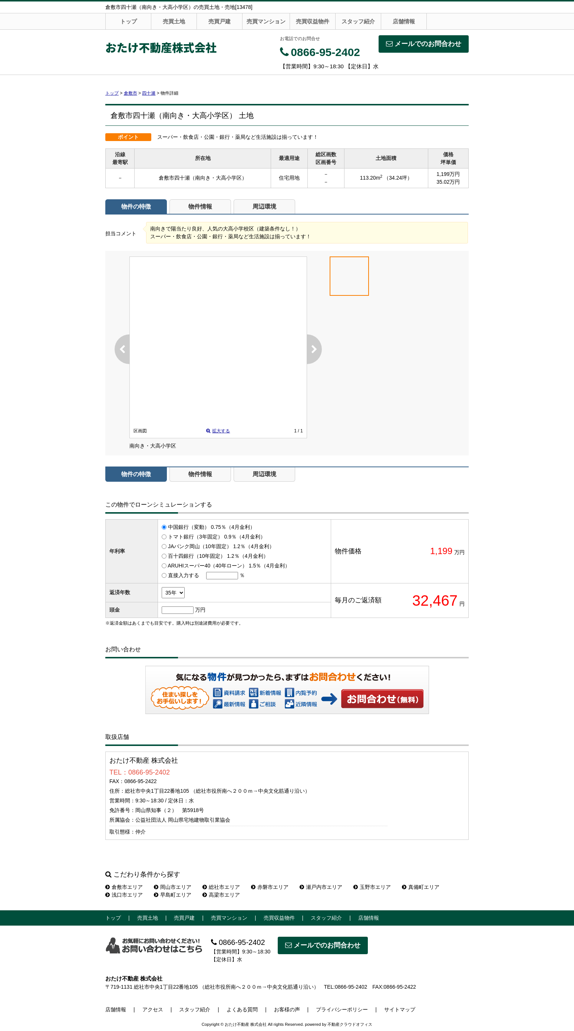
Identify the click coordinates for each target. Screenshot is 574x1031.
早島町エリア (172, 895)
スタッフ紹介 (358, 21)
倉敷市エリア (124, 887)
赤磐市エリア (269, 887)
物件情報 (200, 206)
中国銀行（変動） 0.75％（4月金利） (211, 527)
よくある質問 (242, 1009)
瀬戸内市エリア (321, 887)
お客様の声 (287, 1009)
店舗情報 (404, 21)
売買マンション (266, 21)
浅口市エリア (124, 895)
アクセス (152, 1009)
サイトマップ (399, 1009)
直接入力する (183, 575)
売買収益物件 (312, 21)
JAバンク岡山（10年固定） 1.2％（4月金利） (221, 546)
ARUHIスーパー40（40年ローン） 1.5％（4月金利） (229, 566)
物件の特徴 (136, 206)
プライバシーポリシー (342, 1009)
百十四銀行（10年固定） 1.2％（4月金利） (218, 556)
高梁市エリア (221, 895)
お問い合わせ (382, 698)
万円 (200, 610)
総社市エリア (221, 887)
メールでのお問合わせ (423, 44)
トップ (128, 21)
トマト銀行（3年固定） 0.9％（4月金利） (216, 537)
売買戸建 (219, 21)
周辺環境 (264, 206)
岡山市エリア (172, 887)
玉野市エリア (372, 887)
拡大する (218, 430)
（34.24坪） (398, 178)
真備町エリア (420, 887)
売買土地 (174, 21)
